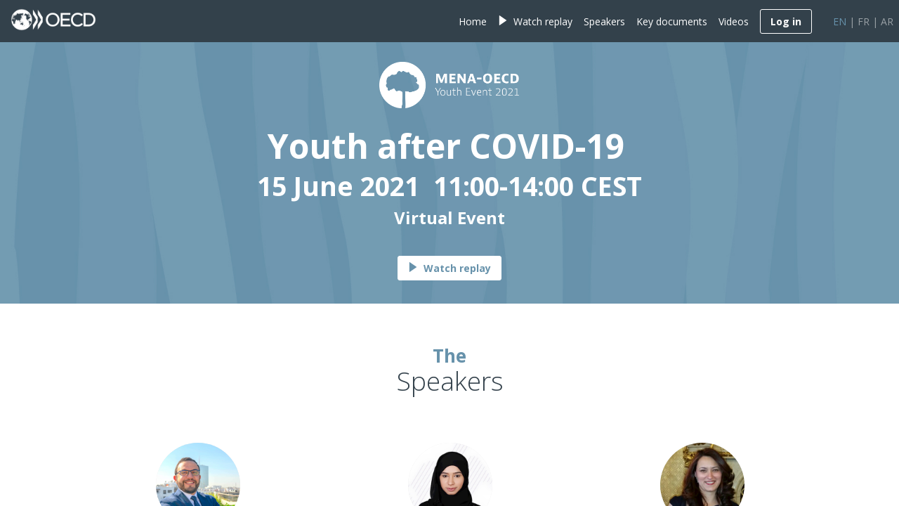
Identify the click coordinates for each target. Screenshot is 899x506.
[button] (786, 21)
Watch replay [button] (449, 268)
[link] (473, 21)
